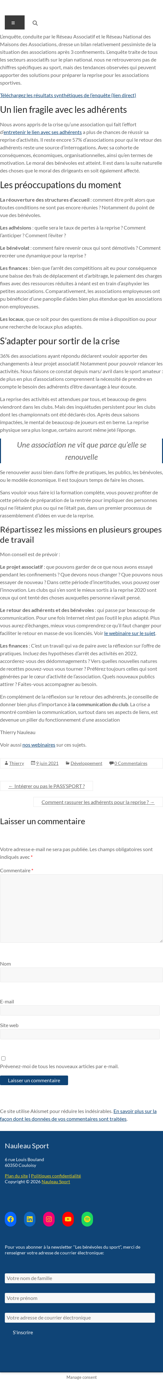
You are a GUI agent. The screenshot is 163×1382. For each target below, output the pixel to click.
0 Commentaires (130, 763)
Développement (86, 763)
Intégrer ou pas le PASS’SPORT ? (46, 786)
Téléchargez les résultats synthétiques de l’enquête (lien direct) (68, 95)
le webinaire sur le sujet (129, 633)
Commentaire (16, 870)
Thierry (16, 763)
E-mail (7, 1001)
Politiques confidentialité (56, 1175)
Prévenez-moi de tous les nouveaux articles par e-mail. (59, 1066)
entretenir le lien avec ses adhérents (43, 132)
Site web (9, 1025)
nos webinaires (38, 744)
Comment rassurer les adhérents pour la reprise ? (98, 802)
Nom (5, 963)
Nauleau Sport (56, 1181)
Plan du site (16, 1175)
